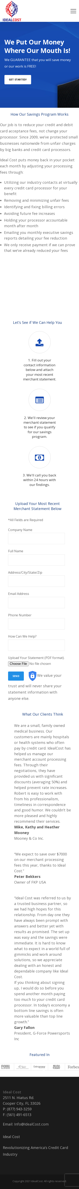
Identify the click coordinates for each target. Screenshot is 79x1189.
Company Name (36, 536)
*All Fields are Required (25, 520)
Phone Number (36, 621)
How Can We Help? (36, 642)
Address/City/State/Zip (36, 578)
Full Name (36, 557)
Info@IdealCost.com (31, 1124)
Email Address (36, 599)
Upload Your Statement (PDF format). (36, 661)
